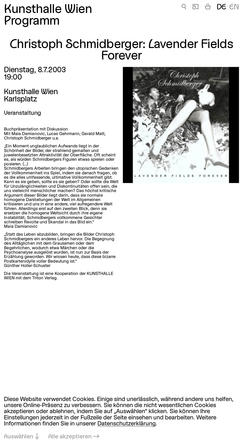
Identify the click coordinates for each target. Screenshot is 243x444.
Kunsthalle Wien (48, 9)
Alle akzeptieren (70, 436)
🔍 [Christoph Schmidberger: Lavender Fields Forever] (183, 7)
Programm (31, 21)
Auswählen (18, 436)
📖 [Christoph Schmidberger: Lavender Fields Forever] (195, 7)
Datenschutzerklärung (126, 423)
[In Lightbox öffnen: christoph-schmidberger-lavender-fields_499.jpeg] (181, 125)
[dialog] (121, 418)
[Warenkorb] (208, 7)
